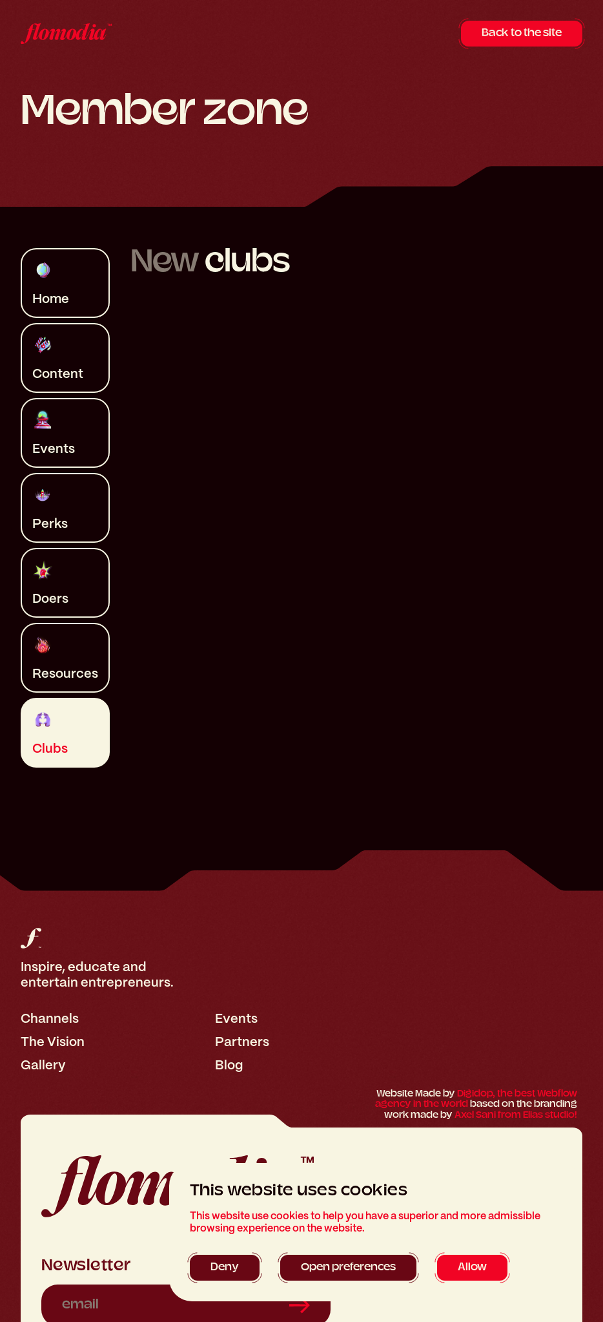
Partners (242, 1041)
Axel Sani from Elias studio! (516, 1115)
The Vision (53, 1041)
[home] (66, 33)
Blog (229, 1065)
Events (236, 1018)
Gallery (43, 1065)
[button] (225, 1268)
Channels (50, 1018)
